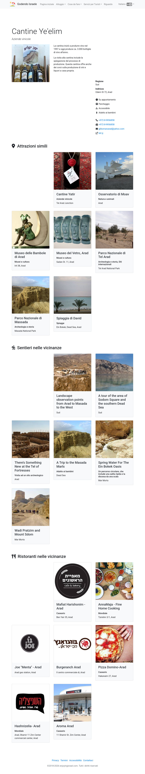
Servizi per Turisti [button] (92, 4)
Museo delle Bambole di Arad (30, 255)
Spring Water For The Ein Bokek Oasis (113, 464)
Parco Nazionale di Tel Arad (111, 255)
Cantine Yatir (65, 194)
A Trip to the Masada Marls (71, 464)
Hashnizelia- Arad (27, 726)
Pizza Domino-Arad (112, 667)
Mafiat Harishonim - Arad (70, 606)
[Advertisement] (72, 19)
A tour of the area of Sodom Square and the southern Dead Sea (112, 401)
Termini (64, 760)
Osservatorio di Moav (113, 194)
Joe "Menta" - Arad (28, 667)
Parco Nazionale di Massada (28, 320)
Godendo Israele (27, 4)
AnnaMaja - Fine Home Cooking (110, 606)
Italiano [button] (125, 4)
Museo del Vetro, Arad (72, 253)
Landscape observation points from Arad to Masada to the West (71, 401)
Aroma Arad (65, 726)
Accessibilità (75, 760)
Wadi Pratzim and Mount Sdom (27, 532)
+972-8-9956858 (106, 120)
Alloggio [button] (60, 4)
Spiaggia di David (68, 318)
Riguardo (108, 4)
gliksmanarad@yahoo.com (111, 129)
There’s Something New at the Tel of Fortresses (28, 466)
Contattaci (88, 760)
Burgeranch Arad (68, 667)
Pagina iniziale (47, 4)
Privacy (55, 760)
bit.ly (101, 133)
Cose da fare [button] (74, 4)
